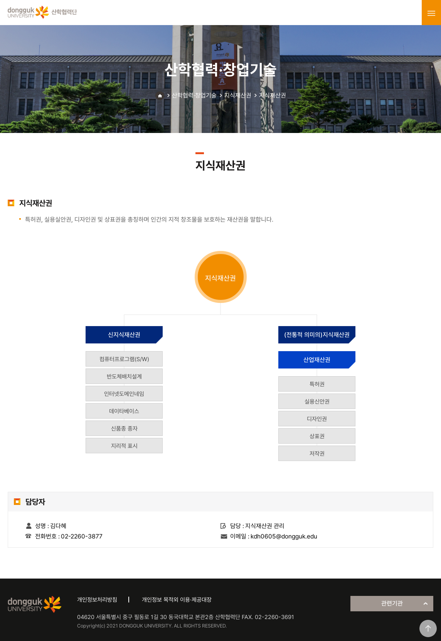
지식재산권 (237, 95)
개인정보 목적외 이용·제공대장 (177, 599)
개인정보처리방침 (97, 599)
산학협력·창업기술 (194, 95)
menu (431, 13)
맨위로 (428, 628)
